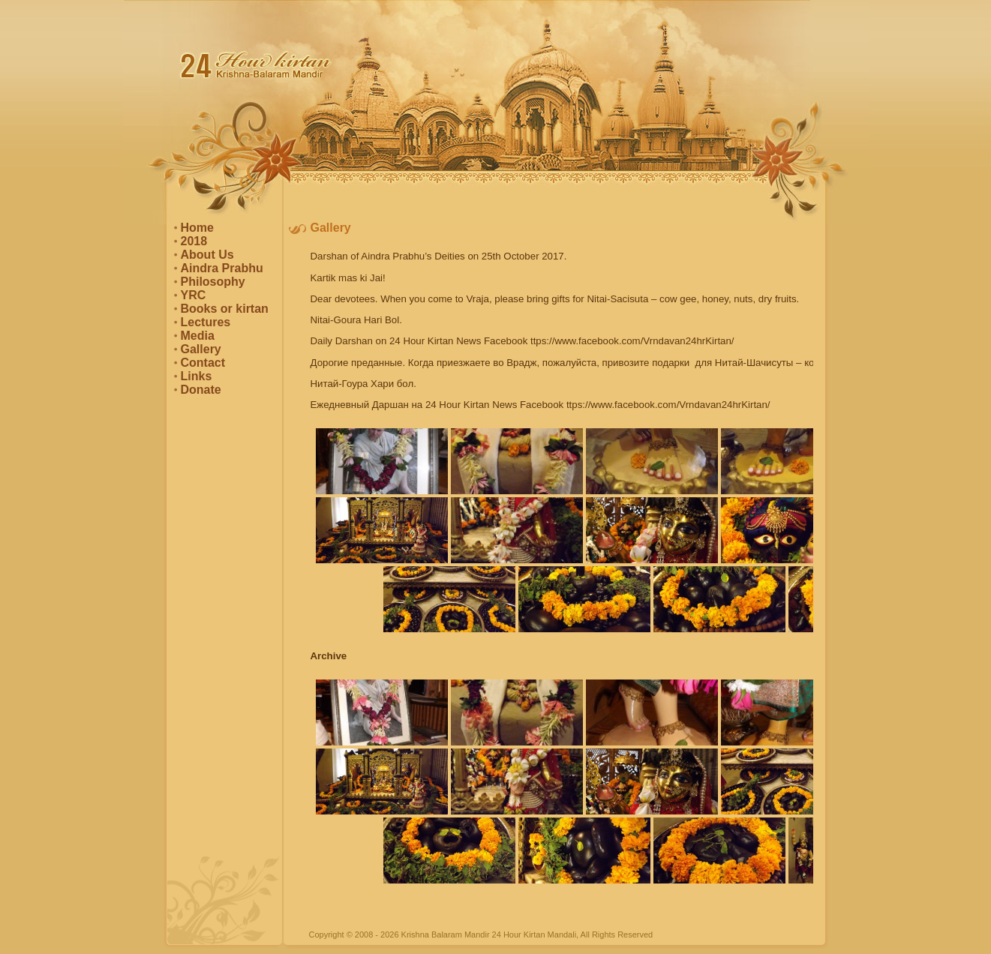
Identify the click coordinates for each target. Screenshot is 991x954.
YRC (193, 295)
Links (196, 376)
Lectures (206, 322)
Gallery (201, 349)
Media (198, 335)
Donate (201, 389)
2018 (194, 241)
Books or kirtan (225, 308)
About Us (207, 254)
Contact (203, 362)
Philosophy (213, 281)
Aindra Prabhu (222, 268)
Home (197, 227)
